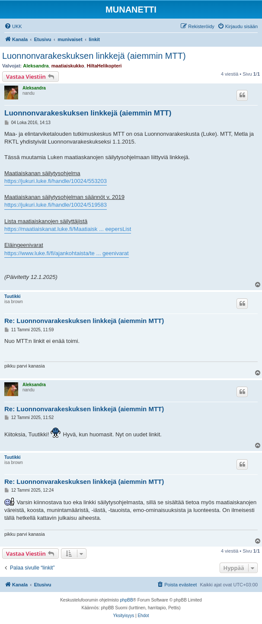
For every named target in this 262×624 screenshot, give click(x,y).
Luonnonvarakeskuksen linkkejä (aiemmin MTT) (94, 56)
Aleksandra (35, 65)
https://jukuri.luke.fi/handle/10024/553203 (55, 181)
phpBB (126, 600)
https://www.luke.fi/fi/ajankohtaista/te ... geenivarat (66, 253)
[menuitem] (13, 26)
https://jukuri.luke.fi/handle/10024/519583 (55, 205)
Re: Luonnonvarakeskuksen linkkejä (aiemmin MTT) (84, 320)
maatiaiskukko (67, 65)
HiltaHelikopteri (104, 65)
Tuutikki (12, 296)
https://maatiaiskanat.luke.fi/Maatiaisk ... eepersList (67, 229)
